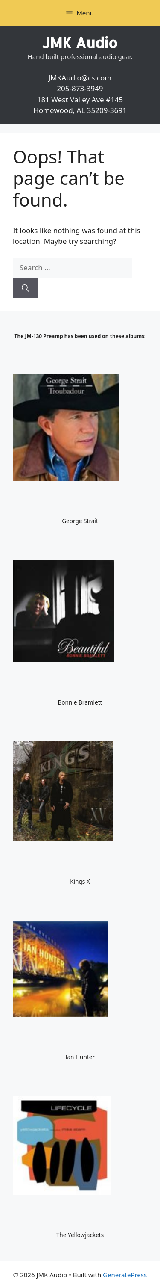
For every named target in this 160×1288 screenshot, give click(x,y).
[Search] (25, 288)
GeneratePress (125, 1274)
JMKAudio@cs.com (80, 78)
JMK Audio (80, 42)
